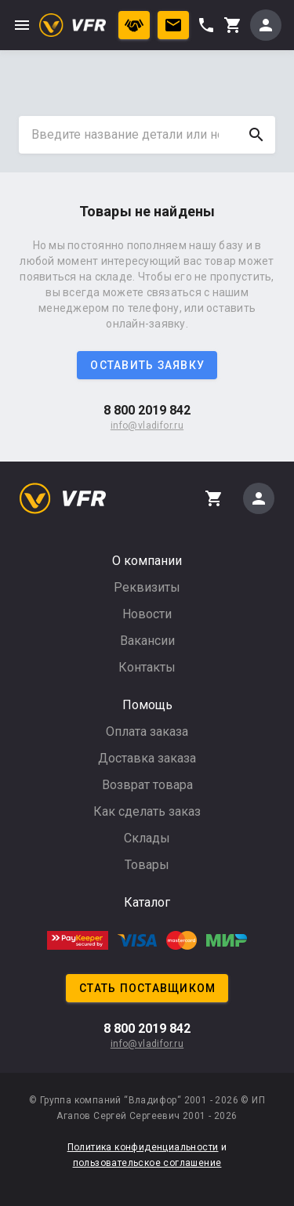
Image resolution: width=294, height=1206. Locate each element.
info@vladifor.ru (147, 425)
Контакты (147, 667)
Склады (147, 838)
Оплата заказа (147, 731)
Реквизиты (147, 587)
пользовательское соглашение (147, 1162)
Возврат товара (147, 784)
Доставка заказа (147, 758)
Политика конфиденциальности (143, 1147)
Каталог (147, 902)
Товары (147, 864)
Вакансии (147, 640)
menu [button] (22, 25)
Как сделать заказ (147, 811)
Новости (147, 614)
